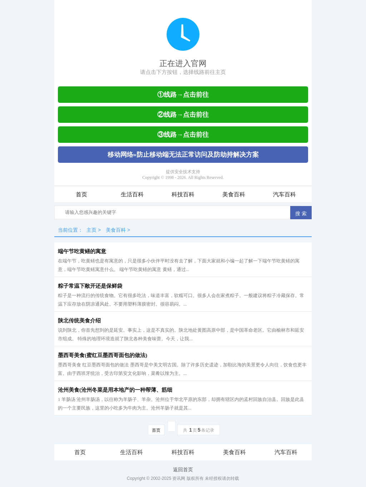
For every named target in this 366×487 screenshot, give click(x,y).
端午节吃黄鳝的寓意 (82, 251)
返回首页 (183, 469)
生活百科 (132, 194)
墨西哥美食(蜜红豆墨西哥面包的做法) (102, 355)
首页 (81, 194)
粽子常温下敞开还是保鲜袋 (90, 286)
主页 (91, 230)
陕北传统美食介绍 (79, 320)
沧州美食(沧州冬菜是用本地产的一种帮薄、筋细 (115, 390)
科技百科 (183, 194)
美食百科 (233, 194)
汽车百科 (284, 194)
